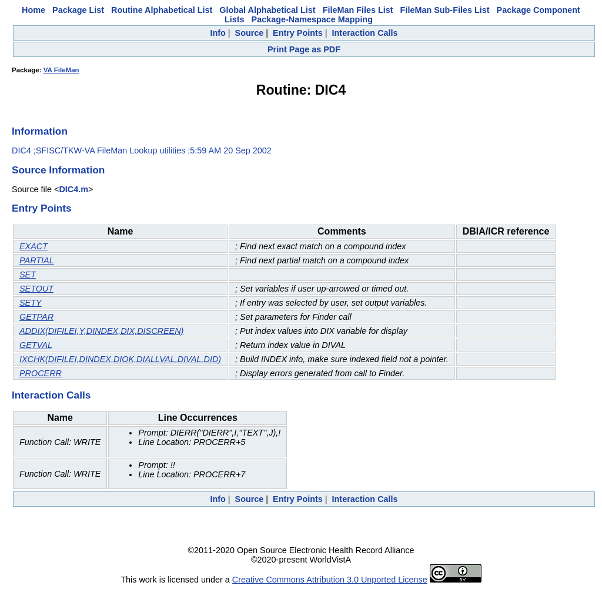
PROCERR (40, 373)
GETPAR (36, 317)
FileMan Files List (358, 10)
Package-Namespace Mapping (312, 19)
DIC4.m (73, 189)
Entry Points (298, 33)
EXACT (33, 246)
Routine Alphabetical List (161, 10)
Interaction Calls (365, 33)
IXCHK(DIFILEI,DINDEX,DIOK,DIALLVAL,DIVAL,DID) (120, 359)
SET (27, 274)
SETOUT (36, 288)
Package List (78, 10)
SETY (30, 302)
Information (40, 131)
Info (217, 33)
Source (249, 33)
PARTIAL (36, 260)
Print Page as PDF (303, 49)
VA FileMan (61, 69)
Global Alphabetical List (267, 10)
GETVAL (35, 345)
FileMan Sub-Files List (445, 10)
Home (33, 10)
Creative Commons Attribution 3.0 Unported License (329, 579)
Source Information (58, 170)
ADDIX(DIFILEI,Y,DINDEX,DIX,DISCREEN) (101, 331)
